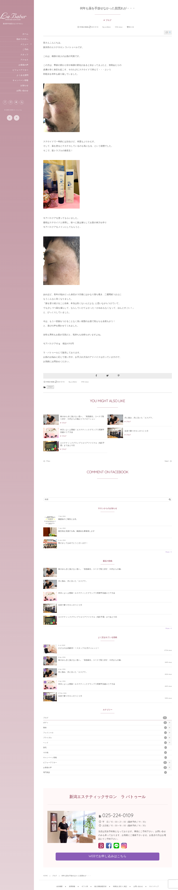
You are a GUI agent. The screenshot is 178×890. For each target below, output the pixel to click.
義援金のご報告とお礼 (72, 519)
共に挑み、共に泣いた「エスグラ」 (77, 581)
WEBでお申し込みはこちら (110, 856)
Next (168, 461)
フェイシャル (107, 732)
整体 (107, 727)
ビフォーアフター (107, 762)
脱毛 (107, 747)
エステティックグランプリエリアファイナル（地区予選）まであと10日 (92, 617)
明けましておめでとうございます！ (77, 543)
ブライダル (107, 737)
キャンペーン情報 (107, 757)
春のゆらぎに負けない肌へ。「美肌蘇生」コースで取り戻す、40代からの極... (94, 569)
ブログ (111, 20)
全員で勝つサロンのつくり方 (75, 605)
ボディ (107, 722)
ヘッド (107, 742)
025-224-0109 (120, 815)
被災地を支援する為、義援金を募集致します (81, 531)
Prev (51, 461)
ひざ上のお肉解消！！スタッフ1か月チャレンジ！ (83, 648)
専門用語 (107, 772)
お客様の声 (107, 767)
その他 (107, 752)
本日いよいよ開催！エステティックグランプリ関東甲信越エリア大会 (91, 593)
